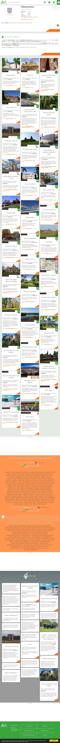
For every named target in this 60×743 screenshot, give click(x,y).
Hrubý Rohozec (26, 482)
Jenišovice (48, 482)
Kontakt (45, 735)
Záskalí (21, 504)
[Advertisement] (30, 446)
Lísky (18, 486)
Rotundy (51, 519)
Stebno (18, 499)
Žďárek (35, 504)
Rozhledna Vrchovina (32, 526)
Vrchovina (16, 502)
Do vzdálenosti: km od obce (25, 462)
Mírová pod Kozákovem (27, 488)
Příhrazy (37, 494)
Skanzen (5, 208)
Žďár (30, 504)
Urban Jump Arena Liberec (32, 543)
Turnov (29, 15)
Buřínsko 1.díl (40, 474)
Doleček (19, 478)
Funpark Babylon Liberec (16, 542)
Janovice (42, 482)
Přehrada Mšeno (9, 540)
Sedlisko (7, 497)
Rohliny (31, 496)
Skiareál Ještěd (36, 537)
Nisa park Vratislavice (35, 538)
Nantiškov (36, 489)
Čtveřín (32, 477)
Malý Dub (49, 486)
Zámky (5, 71)
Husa (38, 482)
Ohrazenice (17, 491)
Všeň (30, 502)
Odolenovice (10, 491)
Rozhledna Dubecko (42, 532)
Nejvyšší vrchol (24, 255)
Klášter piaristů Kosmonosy (34, 548)
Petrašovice (26, 493)
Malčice (44, 486)
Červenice (15, 22)
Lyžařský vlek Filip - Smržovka (18, 548)
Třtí (12, 501)
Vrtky (21, 502)
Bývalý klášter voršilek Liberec (14, 545)
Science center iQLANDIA (17, 543)
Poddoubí (39, 493)
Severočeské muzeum (42, 546)
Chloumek (11, 477)
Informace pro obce (29, 730)
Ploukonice (33, 493)
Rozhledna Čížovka (36, 534)
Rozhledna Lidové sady (30, 549)
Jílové (53, 482)
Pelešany (9, 493)
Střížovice (22, 22)
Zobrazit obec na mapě (8, 47)
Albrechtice (10, 22)
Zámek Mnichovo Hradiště (34, 530)
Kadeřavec (34, 483)
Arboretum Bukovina (31, 529)
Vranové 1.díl (50, 501)
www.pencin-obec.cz (30, 19)
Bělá (21, 472)
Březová (19, 474)
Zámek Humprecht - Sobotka (12, 538)
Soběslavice (52, 497)
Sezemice (25, 497)
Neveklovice (49, 489)
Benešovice (26, 472)
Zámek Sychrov (21, 526)
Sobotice (7, 499)
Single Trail (28, 522)
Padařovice (49, 491)
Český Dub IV (44, 475)
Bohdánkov (42, 472)
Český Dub (15, 475)
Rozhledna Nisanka (44, 542)
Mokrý (26, 489)
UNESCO (26, 516)
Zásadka (16, 504)
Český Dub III (36, 475)
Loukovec (27, 486)
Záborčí (35, 502)
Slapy (41, 497)
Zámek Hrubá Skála (47, 530)
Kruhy (45, 485)
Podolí (15, 494)
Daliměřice (37, 477)
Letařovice (9, 486)
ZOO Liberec (45, 548)
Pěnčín (29, 11)
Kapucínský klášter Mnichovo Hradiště (15, 529)
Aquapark (24, 376)
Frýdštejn (8, 480)
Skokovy (36, 497)
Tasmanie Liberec (28, 545)
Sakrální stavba (5, 172)
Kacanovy (27, 483)
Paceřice (43, 491)
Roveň (45, 496)
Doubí (39, 478)
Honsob (41, 480)
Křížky (41, 485)
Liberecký (29, 13)
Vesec (25, 501)
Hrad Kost (44, 534)
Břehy (9, 474)
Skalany (31, 497)
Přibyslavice (31, 494)
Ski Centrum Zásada (35, 540)
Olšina (28, 491)
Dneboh (48, 477)
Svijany (42, 499)
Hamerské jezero (47, 545)
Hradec (20, 482)
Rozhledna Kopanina (48, 527)
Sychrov (47, 499)
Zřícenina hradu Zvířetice (47, 540)
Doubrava (44, 478)
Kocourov (24, 485)
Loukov (22, 486)
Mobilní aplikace (45, 730)
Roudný (41, 496)
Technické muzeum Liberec (18, 546)
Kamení (18, 22)
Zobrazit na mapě (9, 85)
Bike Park (43, 271)
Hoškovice (50, 480)
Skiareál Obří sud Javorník (29, 532)
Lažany (50, 485)
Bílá (37, 472)
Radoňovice (8, 496)
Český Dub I (22, 475)
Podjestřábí (10, 494)
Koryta (37, 485)
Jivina (19, 483)
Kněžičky (9, 485)
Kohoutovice (31, 485)
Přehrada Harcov (38, 545)
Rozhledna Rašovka (17, 532)
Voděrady (37, 501)
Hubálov (33, 482)
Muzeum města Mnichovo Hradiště (17, 530)
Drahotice (50, 478)
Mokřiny (22, 489)
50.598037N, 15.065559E (32, 17)
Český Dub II (29, 475)
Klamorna (51, 483)
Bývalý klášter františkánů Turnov (14, 527)
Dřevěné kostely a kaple (45, 146)
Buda (23, 474)
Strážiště (23, 499)
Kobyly (19, 485)
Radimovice (49, 494)
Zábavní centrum (24, 287)
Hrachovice (8, 482)
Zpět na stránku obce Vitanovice (53, 54)
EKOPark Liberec (31, 546)
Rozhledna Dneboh (37, 527)
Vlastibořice (31, 501)
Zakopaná (40, 502)
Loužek (39, 486)
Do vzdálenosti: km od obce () (24, 507)
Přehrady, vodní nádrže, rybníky (27, 105)
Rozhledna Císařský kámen (13, 535)
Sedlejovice (51, 496)
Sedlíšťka (12, 497)
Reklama (45, 726)
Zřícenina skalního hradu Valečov (46, 529)
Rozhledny (5, 136)
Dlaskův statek (27, 527)
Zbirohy (26, 504)
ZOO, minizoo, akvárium (26, 412)
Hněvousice (21, 480)
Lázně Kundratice (26, 537)
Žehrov (44, 504)
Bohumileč (48, 472)
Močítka (43, 488)
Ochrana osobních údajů (28, 735)
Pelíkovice (14, 493)
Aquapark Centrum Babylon (31, 542)
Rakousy (26, 496)
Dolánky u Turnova (11, 478)
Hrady (24, 71)
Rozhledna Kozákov (48, 535)
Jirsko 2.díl (14, 483)
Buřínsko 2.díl (48, 474)
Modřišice (48, 488)
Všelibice (26, 502)
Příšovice (43, 494)
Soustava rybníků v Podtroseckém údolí (31, 535)
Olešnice (23, 491)
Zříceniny (5, 346)
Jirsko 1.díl (8, 483)
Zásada (30, 22)
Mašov (18, 488)
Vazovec (21, 501)
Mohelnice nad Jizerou (13, 489)
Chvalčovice (26, 477)
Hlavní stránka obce (56, 30)
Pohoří (20, 494)
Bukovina (28, 474)
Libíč (14, 486)
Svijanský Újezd (36, 499)
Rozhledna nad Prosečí (48, 538)
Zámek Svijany (12, 526)
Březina (14, 474)
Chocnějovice (18, 477)
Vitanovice (27, 6)
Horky (45, 480)
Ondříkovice (34, 491)
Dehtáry (43, 477)
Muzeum (5, 371)
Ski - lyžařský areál (6, 408)
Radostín (14, 496)
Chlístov (51, 475)
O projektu (28, 726)
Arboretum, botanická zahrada (8, 311)
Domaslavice (25, 478)
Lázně (24, 180)
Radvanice (20, 496)
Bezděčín (32, 472)
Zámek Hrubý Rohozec (44, 526)
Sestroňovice (19, 497)
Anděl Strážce (15, 472)
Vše (3, 516)
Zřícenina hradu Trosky (15, 537)
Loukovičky (34, 486)
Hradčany (14, 482)
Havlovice (14, 480)
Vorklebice (43, 501)
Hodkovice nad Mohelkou (31, 480)
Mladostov (37, 488)
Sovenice (12, 499)
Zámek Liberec (44, 543)
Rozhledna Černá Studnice (22, 540)
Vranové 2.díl (9, 502)
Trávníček (7, 501)
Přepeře (25, 494)
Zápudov (46, 502)
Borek (53, 472)
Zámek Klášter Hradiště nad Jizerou (21, 534)
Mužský (31, 489)
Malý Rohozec (12, 488)
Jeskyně (43, 71)
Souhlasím (54, 740)
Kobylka (15, 485)
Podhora (45, 493)
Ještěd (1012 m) (25, 538)
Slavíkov (45, 497)
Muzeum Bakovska (46, 537)
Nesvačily (42, 489)
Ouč (39, 491)
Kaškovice (45, 483)
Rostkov (36, 496)
